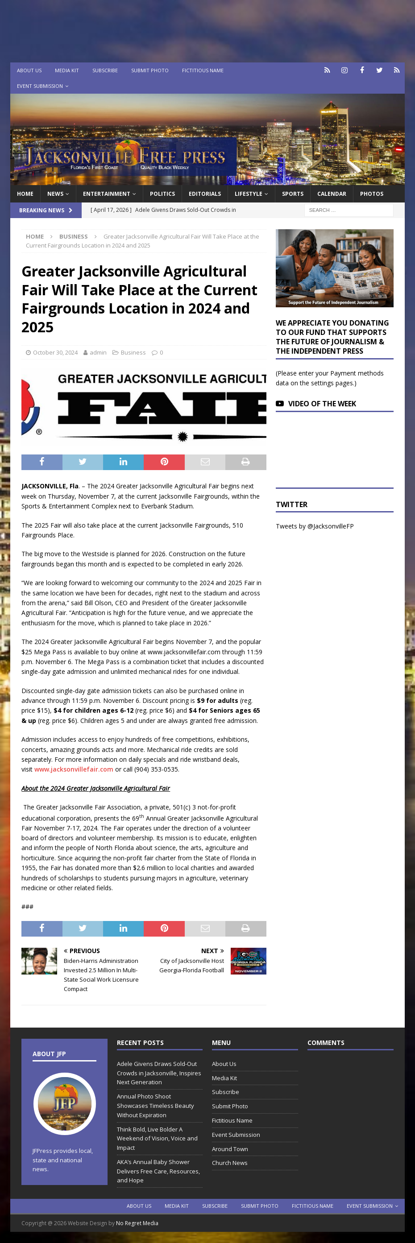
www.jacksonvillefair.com (73, 769)
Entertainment (106, 194)
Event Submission (40, 86)
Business (133, 352)
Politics (162, 194)
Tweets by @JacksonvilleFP (315, 526)
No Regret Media (137, 1223)
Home (25, 194)
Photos (371, 194)
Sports (292, 194)
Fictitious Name (203, 70)
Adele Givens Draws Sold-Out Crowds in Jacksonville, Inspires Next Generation (159, 1073)
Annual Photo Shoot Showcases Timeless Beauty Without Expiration (155, 1105)
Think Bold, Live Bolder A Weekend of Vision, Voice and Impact (157, 1138)
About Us (29, 70)
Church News (230, 1163)
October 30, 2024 (55, 352)
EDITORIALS (205, 194)
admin (98, 352)
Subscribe (105, 70)
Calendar (331, 194)
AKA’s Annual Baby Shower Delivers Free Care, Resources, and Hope (158, 1171)
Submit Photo (150, 70)
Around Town (230, 1149)
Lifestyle (248, 194)
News (55, 194)
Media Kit (67, 70)
